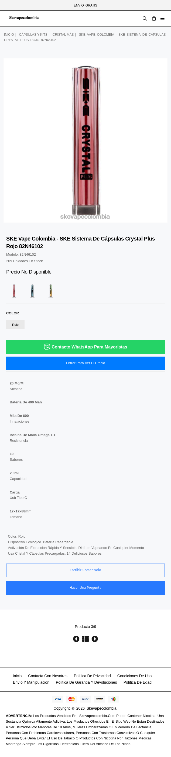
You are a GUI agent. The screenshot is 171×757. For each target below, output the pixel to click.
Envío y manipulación (31, 682)
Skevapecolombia (102, 708)
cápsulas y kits (33, 35)
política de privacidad (92, 676)
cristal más (63, 35)
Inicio (9, 35)
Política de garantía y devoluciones (86, 682)
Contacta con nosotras (47, 676)
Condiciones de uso (134, 676)
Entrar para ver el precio (85, 363)
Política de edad (138, 682)
